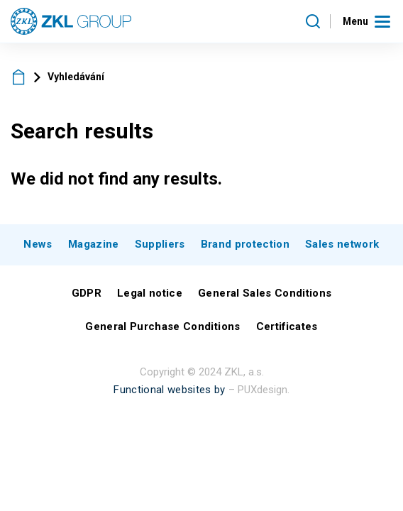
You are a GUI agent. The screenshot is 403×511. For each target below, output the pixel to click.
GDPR (86, 293)
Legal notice (149, 293)
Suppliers (160, 244)
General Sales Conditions (264, 293)
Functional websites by (169, 389)
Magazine (93, 244)
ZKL (19, 76)
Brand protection (245, 244)
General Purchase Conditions (162, 326)
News (37, 244)
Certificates (287, 326)
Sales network (342, 244)
